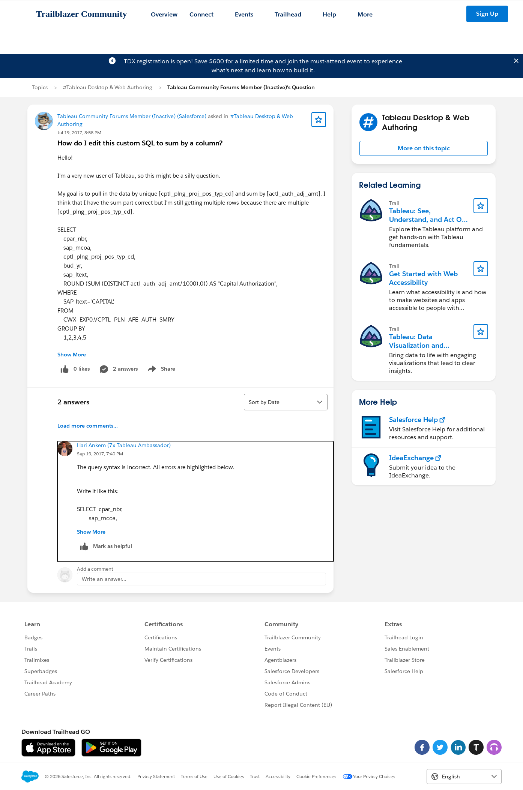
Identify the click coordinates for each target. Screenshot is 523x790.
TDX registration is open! (158, 61)
